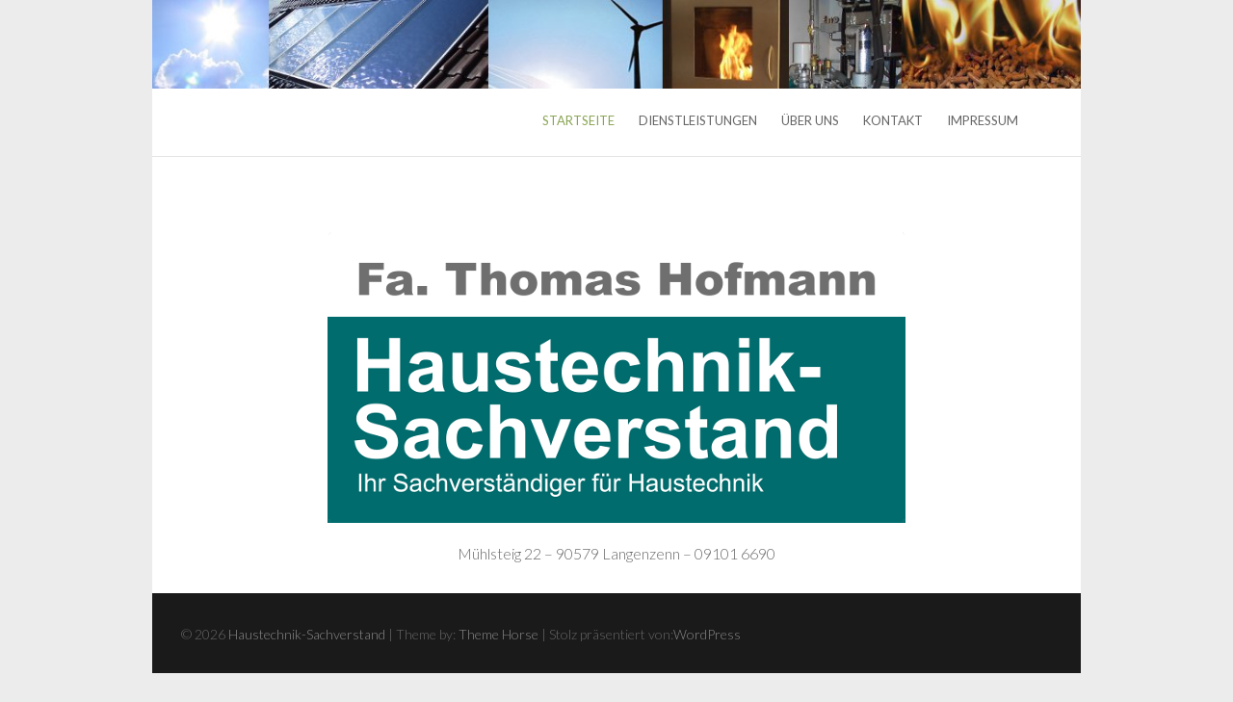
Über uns (810, 120)
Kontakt (893, 120)
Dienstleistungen (698, 120)
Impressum (982, 120)
